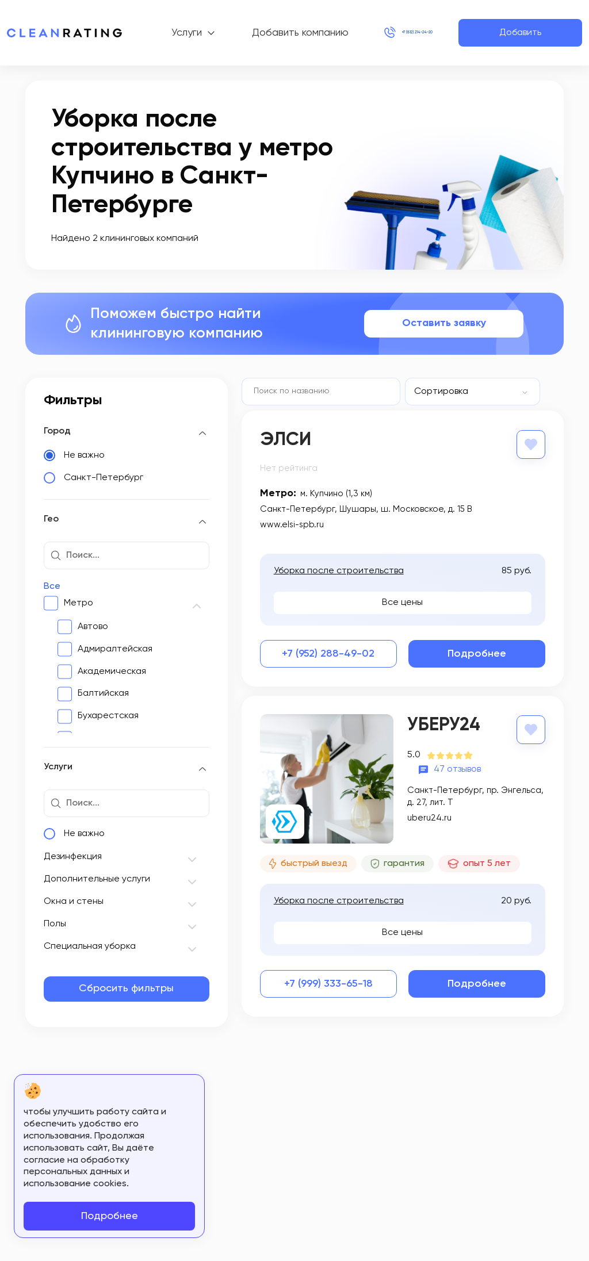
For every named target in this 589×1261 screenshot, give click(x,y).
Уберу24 (443, 724)
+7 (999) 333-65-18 (328, 983)
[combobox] (472, 391)
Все (52, 586)
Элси (285, 440)
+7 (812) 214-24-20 (384, 33)
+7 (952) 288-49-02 (328, 652)
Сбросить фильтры (126, 988)
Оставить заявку (444, 323)
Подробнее (477, 652)
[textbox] (457, 392)
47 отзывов (457, 767)
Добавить (520, 32)
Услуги (163, 33)
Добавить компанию (252, 32)
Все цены (402, 601)
